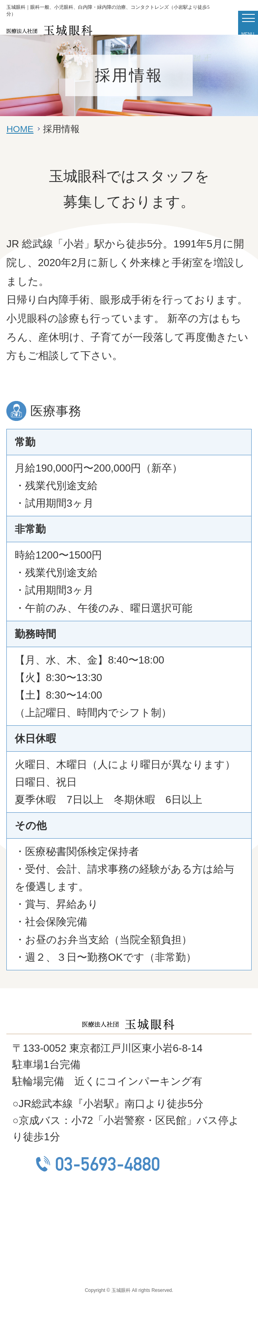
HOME (19, 129)
